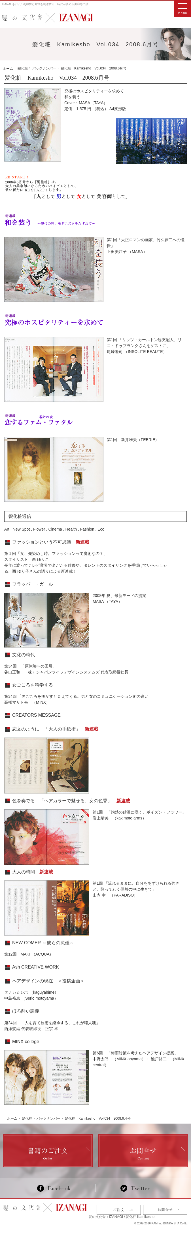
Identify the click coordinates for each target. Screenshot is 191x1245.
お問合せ (165, 1210)
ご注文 (119, 1210)
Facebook (56, 1188)
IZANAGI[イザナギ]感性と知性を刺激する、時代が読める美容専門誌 (45, 4)
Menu (182, 8)
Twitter (135, 1188)
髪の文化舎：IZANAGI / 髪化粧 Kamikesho (36, 1217)
